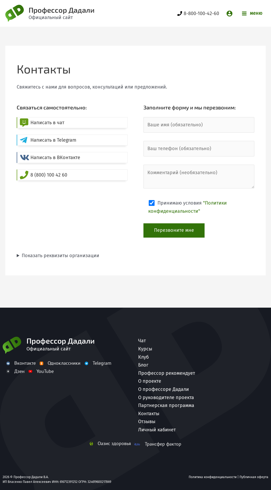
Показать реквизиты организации (60, 255)
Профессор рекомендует (166, 373)
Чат (142, 341)
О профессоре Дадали (163, 389)
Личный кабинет (157, 430)
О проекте (149, 381)
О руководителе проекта (166, 397)
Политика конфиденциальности (213, 477)
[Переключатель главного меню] (252, 13)
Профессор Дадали (61, 10)
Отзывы (146, 421)
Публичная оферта (254, 477)
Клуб (143, 357)
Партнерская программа (166, 405)
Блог (143, 365)
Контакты (148, 414)
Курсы (145, 349)
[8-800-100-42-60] (198, 13)
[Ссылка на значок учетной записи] (229, 13)
